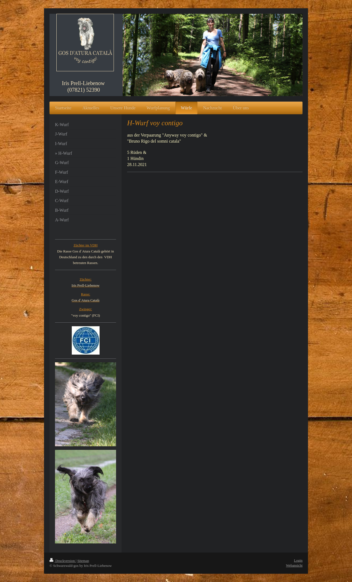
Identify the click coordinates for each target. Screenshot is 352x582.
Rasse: (85, 294)
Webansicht (294, 565)
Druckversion (63, 561)
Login (298, 560)
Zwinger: (85, 309)
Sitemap (83, 561)
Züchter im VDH (85, 245)
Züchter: (85, 279)
